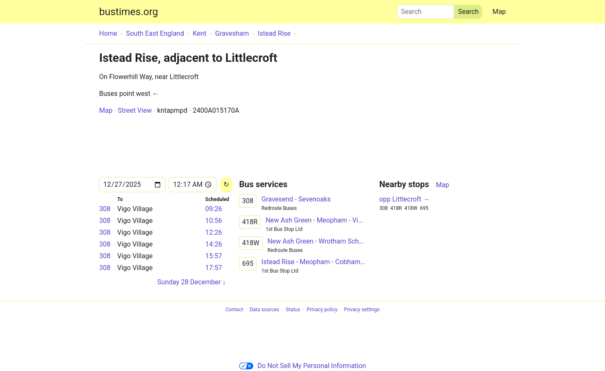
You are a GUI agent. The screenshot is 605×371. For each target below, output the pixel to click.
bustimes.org (128, 12)
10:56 (213, 221)
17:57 (213, 268)
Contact (234, 310)
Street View (135, 110)
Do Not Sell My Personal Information (302, 366)
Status (293, 310)
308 (104, 209)
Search (425, 10)
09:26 (213, 209)
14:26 (213, 244)
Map (499, 12)
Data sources (264, 310)
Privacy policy (322, 310)
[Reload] (226, 185)
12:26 (213, 232)
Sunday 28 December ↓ (191, 282)
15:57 (213, 256)
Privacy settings (362, 310)
